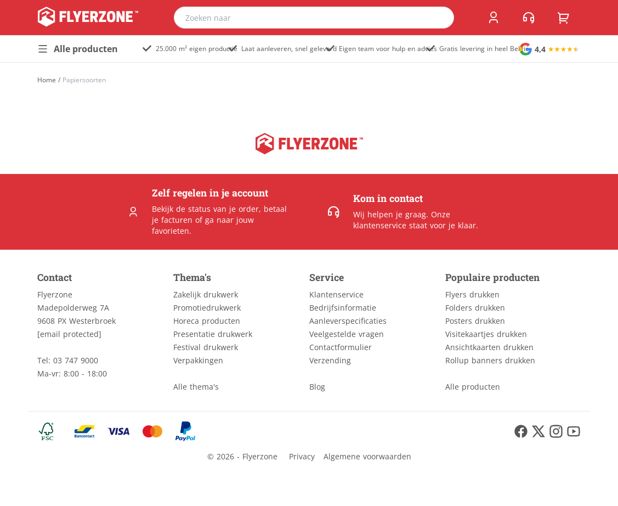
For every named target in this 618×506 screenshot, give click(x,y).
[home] (88, 17)
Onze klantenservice (401, 219)
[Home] (46, 80)
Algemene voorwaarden (367, 456)
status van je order (223, 209)
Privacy (302, 456)
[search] (439, 17)
